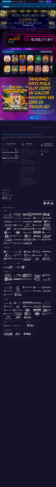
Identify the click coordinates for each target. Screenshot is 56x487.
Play (11, 42)
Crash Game (43, 6)
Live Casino (23, 6)
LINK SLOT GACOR (19, 124)
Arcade (49, 6)
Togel (32, 6)
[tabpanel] (28, 19)
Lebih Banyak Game (46, 51)
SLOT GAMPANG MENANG (28, 124)
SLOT (3, 124)
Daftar (48, 1)
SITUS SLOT (7, 124)
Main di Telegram (7, 1)
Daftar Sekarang (32, 117)
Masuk (41, 1)
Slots (18, 6)
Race (28, 6)
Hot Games (14, 6)
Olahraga (38, 6)
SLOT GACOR (13, 124)
